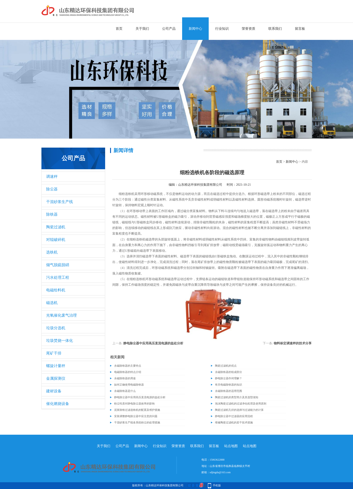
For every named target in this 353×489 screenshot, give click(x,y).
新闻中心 (195, 28)
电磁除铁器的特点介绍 (127, 372)
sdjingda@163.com (220, 472)
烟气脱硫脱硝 (57, 265)
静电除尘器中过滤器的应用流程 (234, 416)
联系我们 (275, 28)
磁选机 (52, 303)
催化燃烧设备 (57, 404)
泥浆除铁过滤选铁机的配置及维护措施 (137, 409)
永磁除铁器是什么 (125, 391)
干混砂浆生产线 (59, 202)
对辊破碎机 (55, 240)
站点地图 (231, 446)
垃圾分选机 (55, 328)
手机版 (217, 485)
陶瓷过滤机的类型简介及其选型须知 (236, 397)
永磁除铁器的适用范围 (228, 391)
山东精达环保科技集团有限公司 (200, 184)
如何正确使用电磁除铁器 (129, 384)
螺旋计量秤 (55, 366)
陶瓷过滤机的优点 (226, 365)
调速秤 (52, 176)
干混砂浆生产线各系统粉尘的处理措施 (137, 422)
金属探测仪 (55, 378)
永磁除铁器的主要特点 (127, 365)
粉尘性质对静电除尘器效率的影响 (134, 403)
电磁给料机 (55, 290)
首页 (119, 28)
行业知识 (222, 28)
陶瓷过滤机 (55, 227)
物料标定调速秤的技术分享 (293, 343)
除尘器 (52, 189)
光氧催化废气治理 (61, 315)
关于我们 (142, 28)
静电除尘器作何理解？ (228, 378)
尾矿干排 (53, 353)
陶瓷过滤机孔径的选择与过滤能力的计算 (239, 409)
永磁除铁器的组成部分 (228, 372)
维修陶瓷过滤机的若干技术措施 (234, 422)
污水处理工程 (57, 277)
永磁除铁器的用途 (125, 378)
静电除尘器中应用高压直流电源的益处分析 (153, 343)
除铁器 (52, 214)
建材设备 (53, 391)
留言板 (300, 28)
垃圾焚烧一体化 (59, 340)
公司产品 (169, 28)
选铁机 (52, 252)
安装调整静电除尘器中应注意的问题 (135, 416)
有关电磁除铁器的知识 (228, 384)
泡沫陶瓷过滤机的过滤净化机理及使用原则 (240, 403)
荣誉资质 (248, 28)
